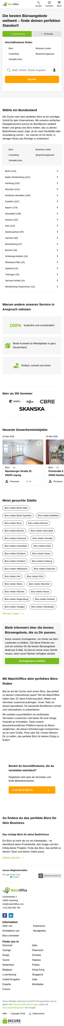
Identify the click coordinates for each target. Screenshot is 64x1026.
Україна (36, 960)
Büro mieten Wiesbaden (42, 607)
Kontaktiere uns (11, 930)
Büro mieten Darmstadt (42, 530)
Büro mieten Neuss (40, 591)
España (6, 984)
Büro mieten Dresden (43, 538)
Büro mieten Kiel (12, 576)
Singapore (37, 974)
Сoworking (12, 155)
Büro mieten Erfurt (42, 546)
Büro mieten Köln (35, 576)
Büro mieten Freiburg (42, 561)
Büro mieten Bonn (13, 523)
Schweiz (36, 955)
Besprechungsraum (43, 155)
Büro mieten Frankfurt (14, 561)
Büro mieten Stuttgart (14, 607)
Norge (5, 955)
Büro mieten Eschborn (15, 553)
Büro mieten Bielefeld (48, 515)
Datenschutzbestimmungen (25, 1004)
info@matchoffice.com (13, 904)
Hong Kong (38, 969)
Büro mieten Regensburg (16, 599)
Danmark (7, 945)
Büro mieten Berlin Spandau (17, 515)
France (6, 989)
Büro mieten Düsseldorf (15, 546)
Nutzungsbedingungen (13, 1007)
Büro (9, 149)
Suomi (5, 960)
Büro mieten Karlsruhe (44, 569)
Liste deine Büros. (31, 790)
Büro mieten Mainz (13, 584)
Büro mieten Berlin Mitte (15, 508)
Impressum (39, 926)
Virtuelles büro (13, 160)
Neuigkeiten (39, 930)
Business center (41, 149)
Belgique (7, 969)
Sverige (6, 950)
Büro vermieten (10, 935)
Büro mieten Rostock (45, 599)
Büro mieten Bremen (38, 523)
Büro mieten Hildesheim (15, 569)
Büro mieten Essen (41, 553)
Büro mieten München (39, 584)
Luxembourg (9, 974)
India (34, 979)
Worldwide (37, 984)
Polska (35, 965)
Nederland (8, 965)
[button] (40, 443)
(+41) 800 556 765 (11, 907)
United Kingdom (11, 979)
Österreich (37, 950)
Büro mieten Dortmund (15, 538)
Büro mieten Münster (14, 591)
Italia (34, 945)
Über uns (7, 926)
